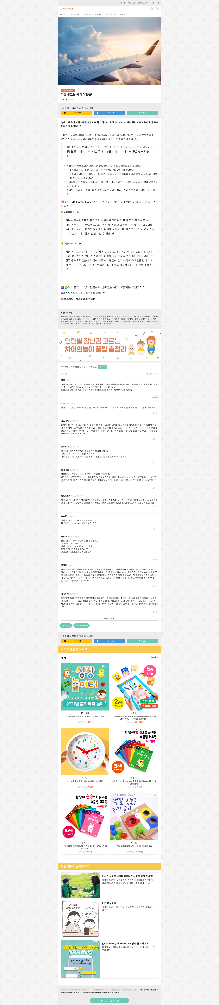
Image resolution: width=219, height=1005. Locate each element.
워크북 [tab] (88, 14)
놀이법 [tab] (123, 14)
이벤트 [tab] (98, 14)
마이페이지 (154, 3)
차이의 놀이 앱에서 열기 (109, 1000)
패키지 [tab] (63, 14)
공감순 (149, 373)
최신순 (155, 373)
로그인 (122, 3)
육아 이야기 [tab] (110, 14)
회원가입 (131, 3)
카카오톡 (73, 112)
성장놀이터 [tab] (75, 14)
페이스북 (105, 112)
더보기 (154, 657)
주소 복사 (142, 112)
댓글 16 (64, 99)
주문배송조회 (143, 3)
